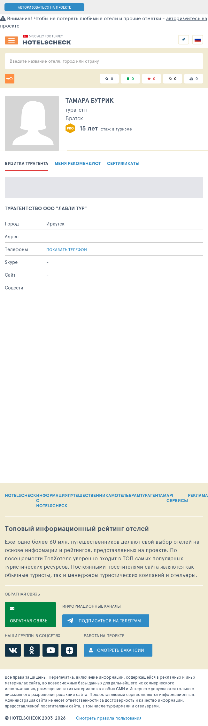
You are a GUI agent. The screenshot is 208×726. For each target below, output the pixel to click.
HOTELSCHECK (20, 496)
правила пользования (109, 718)
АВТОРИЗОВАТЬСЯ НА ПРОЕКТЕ (44, 7)
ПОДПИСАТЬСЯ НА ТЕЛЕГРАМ (110, 621)
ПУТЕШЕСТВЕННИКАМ (91, 496)
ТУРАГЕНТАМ (153, 496)
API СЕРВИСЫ (177, 498)
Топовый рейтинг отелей (77, 529)
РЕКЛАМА (198, 496)
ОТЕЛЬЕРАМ (127, 496)
